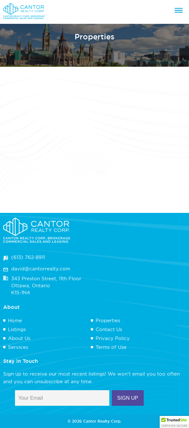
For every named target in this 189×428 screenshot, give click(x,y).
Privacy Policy (113, 338)
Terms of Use (111, 347)
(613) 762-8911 (28, 257)
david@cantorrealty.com (40, 268)
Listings (17, 329)
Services (18, 347)
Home (15, 320)
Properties (108, 320)
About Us (19, 338)
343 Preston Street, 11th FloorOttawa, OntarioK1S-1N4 (46, 285)
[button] (174, 422)
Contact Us (109, 329)
